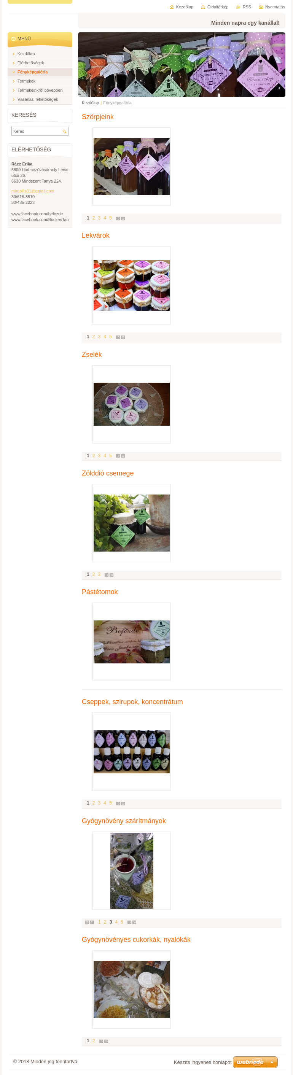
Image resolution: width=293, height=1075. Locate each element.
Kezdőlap (90, 102)
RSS (247, 7)
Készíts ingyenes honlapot (203, 1062)
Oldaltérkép (218, 7)
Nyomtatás (275, 7)
